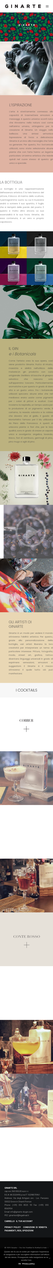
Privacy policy (28, 1264)
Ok (19, 1264)
